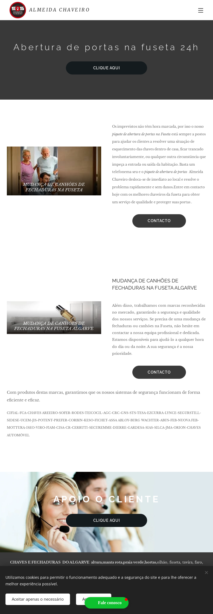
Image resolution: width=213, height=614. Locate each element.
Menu (200, 10)
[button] (106, 603)
